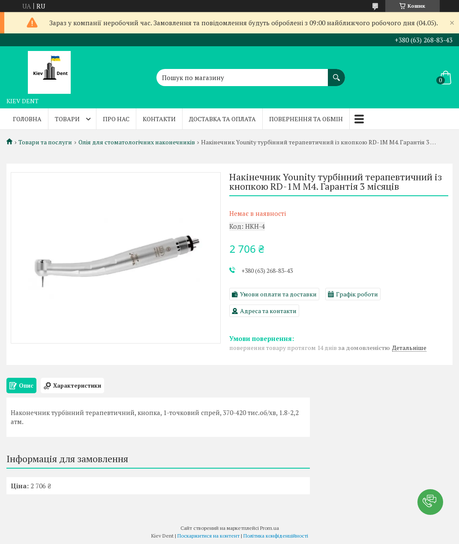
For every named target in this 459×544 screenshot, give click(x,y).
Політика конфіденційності (275, 535)
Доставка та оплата (222, 119)
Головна (27, 119)
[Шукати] (336, 73)
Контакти (159, 119)
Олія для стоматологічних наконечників (136, 142)
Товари (67, 119)
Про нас (116, 119)
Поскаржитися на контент (208, 535)
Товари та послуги (45, 142)
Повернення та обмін (306, 119)
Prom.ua (269, 528)
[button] (430, 502)
